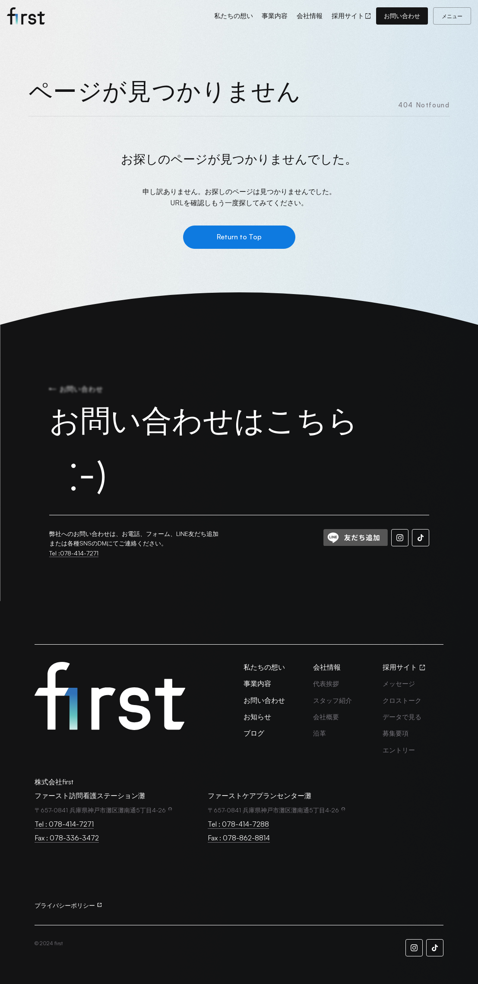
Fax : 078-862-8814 (239, 838)
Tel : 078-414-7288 (238, 824)
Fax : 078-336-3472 (67, 838)
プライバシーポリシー (65, 905)
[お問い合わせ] (402, 16)
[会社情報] (310, 16)
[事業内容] (275, 16)
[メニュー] (452, 16)
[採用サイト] (352, 15)
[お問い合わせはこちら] (239, 457)
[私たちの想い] (233, 16)
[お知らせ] (257, 716)
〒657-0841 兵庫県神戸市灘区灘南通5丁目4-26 (100, 810)
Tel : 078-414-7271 (64, 824)
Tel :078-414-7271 (73, 553)
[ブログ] (254, 733)
